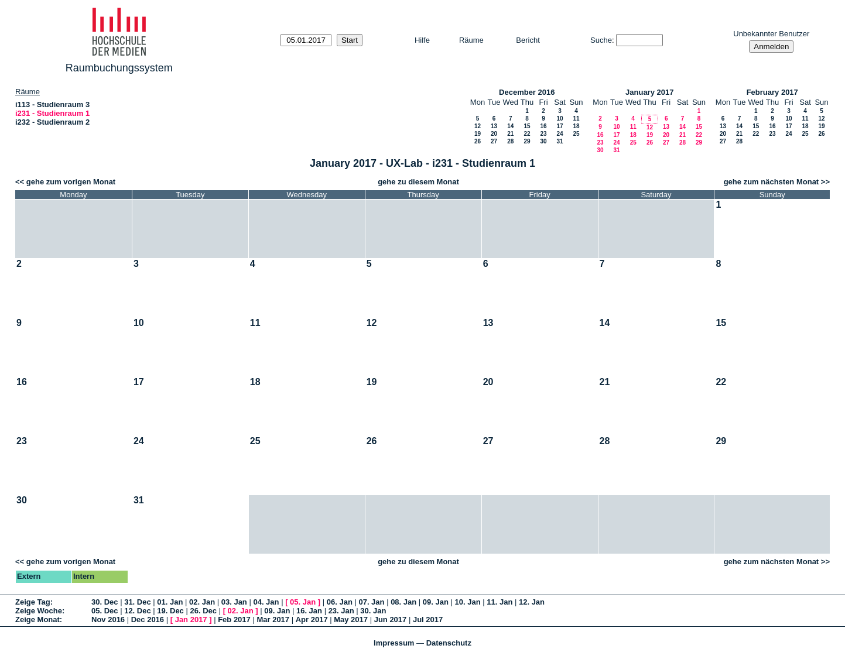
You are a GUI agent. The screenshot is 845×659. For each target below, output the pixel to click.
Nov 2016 (108, 619)
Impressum (394, 643)
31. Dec (137, 602)
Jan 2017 (191, 619)
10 (559, 118)
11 (576, 118)
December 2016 (527, 92)
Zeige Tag (32, 602)
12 (477, 126)
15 (527, 126)
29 (527, 141)
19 (477, 134)
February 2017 (772, 92)
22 (527, 134)
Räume (471, 40)
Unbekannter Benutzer (771, 33)
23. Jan (341, 610)
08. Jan (403, 602)
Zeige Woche (38, 610)
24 (559, 134)
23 (543, 134)
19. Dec (170, 610)
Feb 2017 (234, 619)
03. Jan (234, 602)
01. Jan (170, 602)
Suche (601, 40)
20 (494, 134)
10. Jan (468, 602)
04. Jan (266, 602)
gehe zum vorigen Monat (70, 181)
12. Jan (532, 602)
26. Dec (203, 610)
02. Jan (202, 602)
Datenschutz (448, 643)
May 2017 (351, 619)
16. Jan (309, 610)
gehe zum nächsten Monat (771, 181)
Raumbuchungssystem (119, 68)
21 (510, 134)
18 (576, 126)
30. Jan (373, 610)
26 (477, 141)
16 (543, 126)
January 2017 (649, 92)
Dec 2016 (147, 619)
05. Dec (104, 610)
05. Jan (303, 602)
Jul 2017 (428, 619)
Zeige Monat (37, 619)
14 (510, 126)
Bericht (527, 40)
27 (494, 141)
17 (559, 126)
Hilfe (422, 40)
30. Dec (104, 602)
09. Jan (436, 602)
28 (510, 141)
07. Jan (371, 602)
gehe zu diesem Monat (418, 181)
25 (576, 134)
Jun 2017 (390, 619)
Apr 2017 (312, 619)
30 (543, 141)
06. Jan (340, 602)
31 (559, 141)
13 (494, 126)
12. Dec (137, 610)
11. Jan (499, 602)
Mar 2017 (272, 619)
